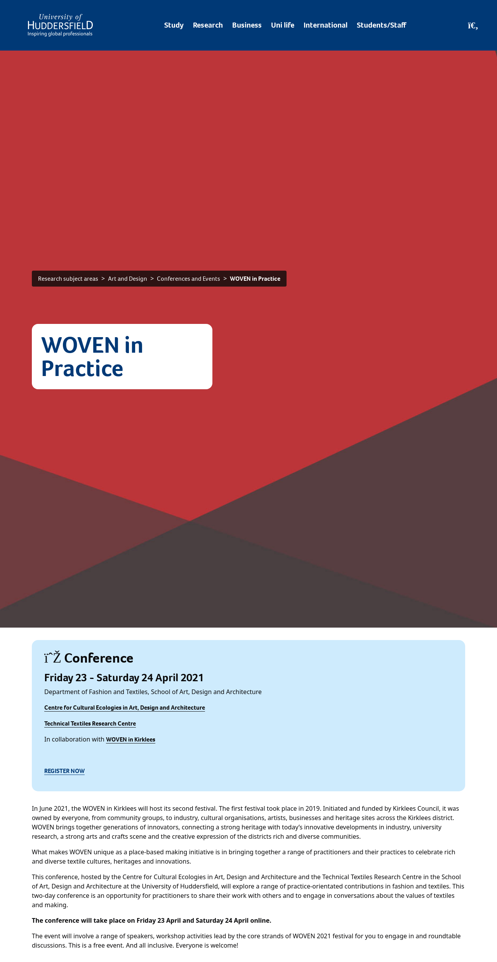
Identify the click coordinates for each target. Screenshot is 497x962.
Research (208, 25)
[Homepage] (60, 25)
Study (174, 25)
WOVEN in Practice (255, 279)
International (326, 25)
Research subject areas (68, 279)
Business (247, 25)
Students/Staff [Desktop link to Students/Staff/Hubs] (381, 25)
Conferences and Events (188, 279)
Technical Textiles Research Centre (90, 723)
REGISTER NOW (64, 771)
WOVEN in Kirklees (130, 739)
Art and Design (127, 279)
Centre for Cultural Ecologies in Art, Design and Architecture (124, 707)
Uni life (282, 25)
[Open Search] (473, 25)
